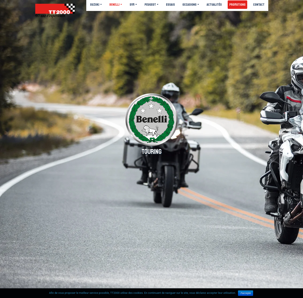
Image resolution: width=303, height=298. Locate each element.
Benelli (114, 5)
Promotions (237, 5)
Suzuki (94, 5)
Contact (258, 5)
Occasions (189, 5)
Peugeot (150, 5)
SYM (132, 5)
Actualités (214, 5)
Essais (170, 5)
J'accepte (245, 293)
